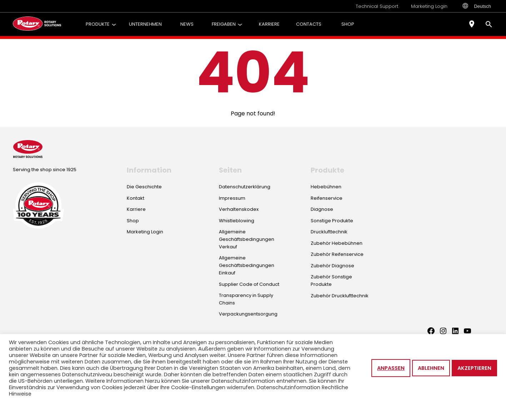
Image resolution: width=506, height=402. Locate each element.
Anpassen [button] (391, 368)
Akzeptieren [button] (474, 368)
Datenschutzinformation (288, 387)
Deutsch (476, 6)
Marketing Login (429, 6)
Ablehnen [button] (431, 368)
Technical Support (377, 6)
